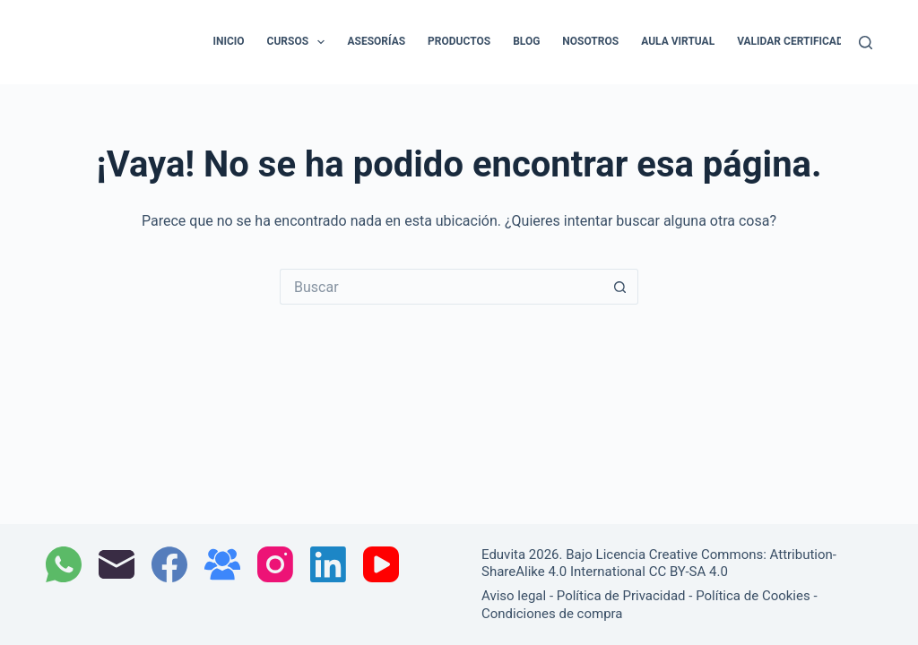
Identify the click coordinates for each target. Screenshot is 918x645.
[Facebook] (169, 564)
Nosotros (590, 41)
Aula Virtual (677, 41)
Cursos (300, 42)
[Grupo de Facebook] (222, 564)
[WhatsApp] (64, 564)
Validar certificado (794, 41)
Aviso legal (513, 596)
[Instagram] (275, 564)
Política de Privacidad (621, 596)
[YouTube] (381, 564)
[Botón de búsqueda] (620, 287)
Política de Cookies (753, 596)
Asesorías (376, 41)
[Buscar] (865, 42)
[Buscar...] (441, 287)
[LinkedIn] (328, 564)
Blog (526, 41)
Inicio (228, 41)
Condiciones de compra (552, 614)
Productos (459, 41)
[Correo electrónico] (116, 564)
